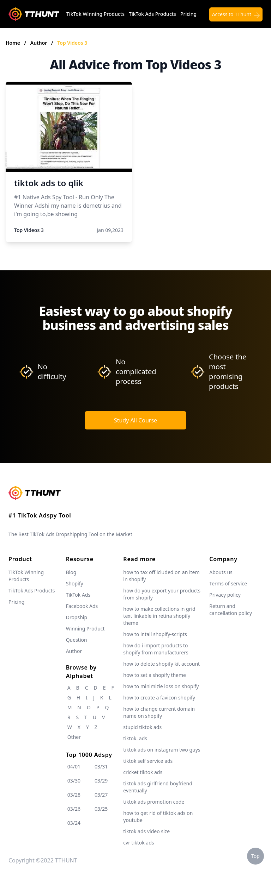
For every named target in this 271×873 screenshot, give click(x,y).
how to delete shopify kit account (161, 663)
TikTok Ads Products (152, 14)
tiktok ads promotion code (153, 801)
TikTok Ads (78, 594)
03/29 (101, 780)
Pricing (188, 14)
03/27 (101, 794)
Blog (71, 572)
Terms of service (228, 583)
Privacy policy (225, 594)
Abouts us (220, 572)
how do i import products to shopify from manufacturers (155, 649)
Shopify (74, 583)
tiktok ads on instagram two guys (161, 749)
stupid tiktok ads (142, 727)
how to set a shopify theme (154, 675)
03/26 (73, 808)
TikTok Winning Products (95, 14)
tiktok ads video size (146, 831)
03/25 (101, 808)
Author (39, 42)
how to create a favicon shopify (159, 697)
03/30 (73, 780)
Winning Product (85, 628)
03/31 (101, 766)
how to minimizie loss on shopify (161, 686)
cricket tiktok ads (142, 772)
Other (74, 737)
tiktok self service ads (148, 761)
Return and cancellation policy (230, 609)
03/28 (73, 794)
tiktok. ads (135, 738)
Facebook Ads (82, 606)
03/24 (73, 822)
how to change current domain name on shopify (159, 712)
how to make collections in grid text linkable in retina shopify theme (159, 615)
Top (255, 856)
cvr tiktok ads (138, 842)
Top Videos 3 (72, 42)
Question (76, 639)
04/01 (73, 766)
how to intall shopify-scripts (155, 634)
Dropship (76, 617)
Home (13, 42)
